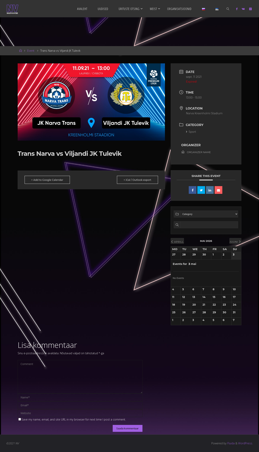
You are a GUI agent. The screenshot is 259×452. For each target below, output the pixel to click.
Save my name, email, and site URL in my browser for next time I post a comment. (72, 419)
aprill (177, 241)
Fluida (231, 443)
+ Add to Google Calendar (47, 179)
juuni (235, 241)
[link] (228, 8)
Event (30, 50)
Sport (191, 132)
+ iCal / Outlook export (137, 179)
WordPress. (245, 443)
